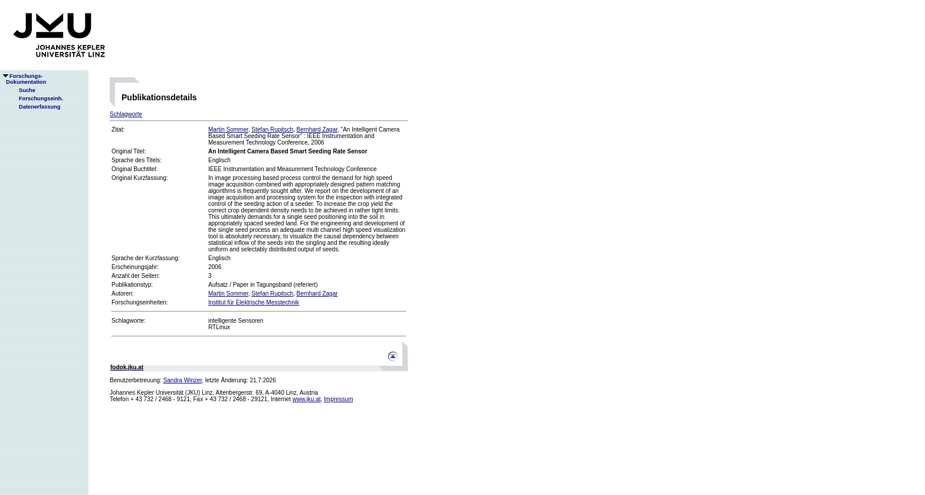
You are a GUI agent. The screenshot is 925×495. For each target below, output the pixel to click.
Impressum (338, 399)
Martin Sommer (228, 129)
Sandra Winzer (182, 380)
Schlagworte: (128, 320)
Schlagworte (126, 114)
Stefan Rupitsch (272, 129)
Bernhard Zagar (317, 129)
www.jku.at (307, 399)
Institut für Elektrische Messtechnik (253, 302)
